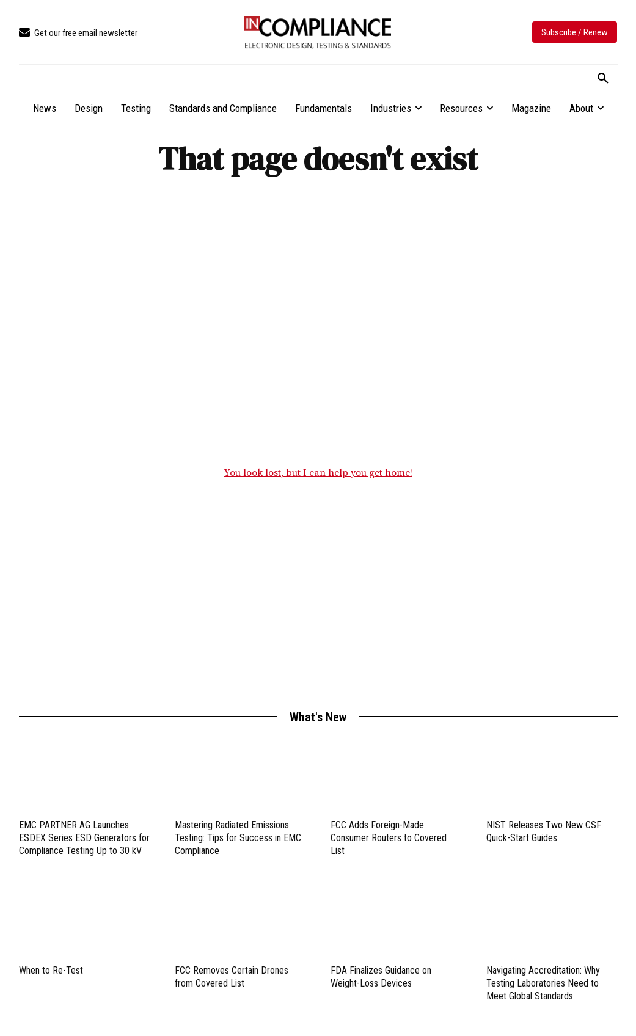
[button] (603, 78)
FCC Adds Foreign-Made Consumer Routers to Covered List (389, 838)
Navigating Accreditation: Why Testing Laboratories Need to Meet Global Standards (543, 983)
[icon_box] (78, 33)
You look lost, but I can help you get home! (318, 473)
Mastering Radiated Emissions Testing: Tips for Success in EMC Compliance (238, 838)
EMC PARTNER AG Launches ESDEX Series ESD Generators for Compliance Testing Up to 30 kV (84, 838)
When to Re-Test (51, 971)
